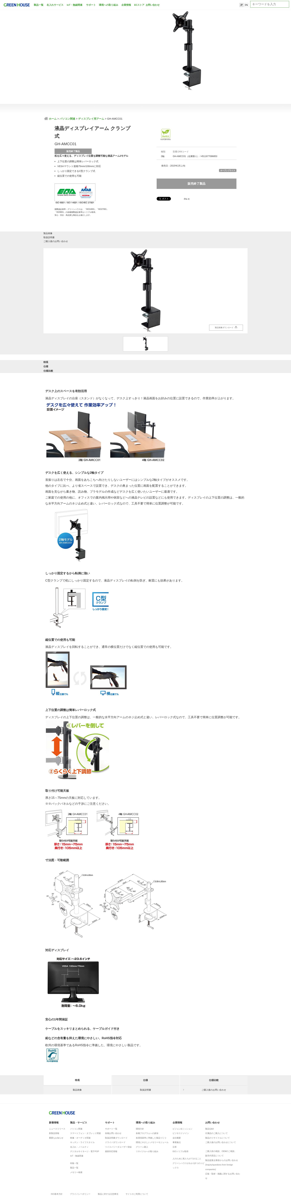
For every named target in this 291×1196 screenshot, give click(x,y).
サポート (91, 5)
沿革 (175, 1122)
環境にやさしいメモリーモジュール (152, 1118)
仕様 (145, 343)
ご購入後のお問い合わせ (214, 217)
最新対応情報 (111, 1127)
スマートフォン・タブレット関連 (85, 1108)
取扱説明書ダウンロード (116, 1113)
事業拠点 (177, 1118)
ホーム (52, 118)
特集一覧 (74, 1138)
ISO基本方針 (57, 1169)
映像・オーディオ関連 (80, 1113)
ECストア (139, 5)
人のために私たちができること (187, 1134)
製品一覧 (38, 5)
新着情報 (54, 1098)
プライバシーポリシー (80, 1169)
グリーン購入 (142, 1122)
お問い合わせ (152, 5)
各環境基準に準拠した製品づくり (151, 1113)
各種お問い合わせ (113, 1108)
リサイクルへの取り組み (147, 1127)
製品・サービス (78, 1098)
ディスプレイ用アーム (91, 118)
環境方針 (140, 1104)
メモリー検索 (76, 1148)
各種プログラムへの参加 (147, 1108)
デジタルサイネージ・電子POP (84, 1127)
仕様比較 (214, 343)
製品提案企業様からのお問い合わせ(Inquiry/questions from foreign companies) (221, 1140)
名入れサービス (55, 5)
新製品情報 (54, 1108)
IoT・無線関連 (75, 5)
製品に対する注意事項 (108, 1169)
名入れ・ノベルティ (79, 1122)
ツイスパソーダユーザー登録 (118, 1122)
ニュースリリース (57, 1104)
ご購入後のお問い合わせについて (220, 1118)
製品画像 (77, 217)
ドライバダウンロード (115, 1118)
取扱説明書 (145, 217)
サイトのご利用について (137, 1169)
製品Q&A (209, 1104)
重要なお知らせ (56, 1113)
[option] (145, 269)
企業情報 (126, 5)
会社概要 (177, 1113)
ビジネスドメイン (181, 1108)
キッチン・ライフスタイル (82, 1118)
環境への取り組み (108, 5)
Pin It (186, 199)
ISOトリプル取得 (180, 1127)
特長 (77, 343)
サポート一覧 (111, 1104)
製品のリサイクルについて (217, 1113)
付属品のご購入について (216, 1108)
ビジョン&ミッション (182, 1104)
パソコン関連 (67, 118)
